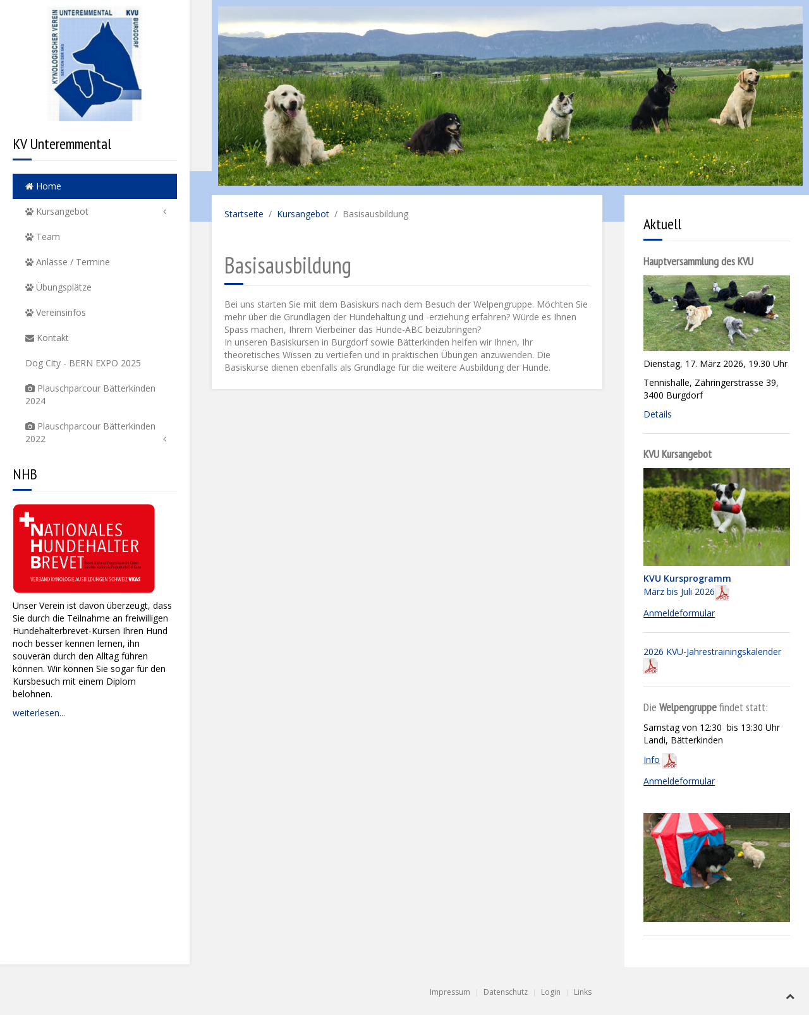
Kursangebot (56, 211)
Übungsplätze (58, 287)
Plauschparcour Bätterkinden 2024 (90, 394)
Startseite (244, 214)
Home (43, 186)
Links (583, 992)
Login (551, 992)
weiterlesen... (39, 713)
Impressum (450, 992)
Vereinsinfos (55, 312)
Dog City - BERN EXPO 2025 (83, 363)
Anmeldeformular (679, 613)
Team (42, 237)
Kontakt (47, 338)
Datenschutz (506, 992)
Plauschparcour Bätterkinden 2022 (90, 432)
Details (657, 414)
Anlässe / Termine (67, 262)
